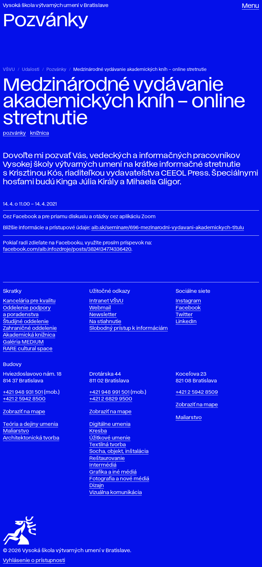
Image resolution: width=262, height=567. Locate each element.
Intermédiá (102, 465)
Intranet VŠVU (106, 301)
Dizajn (96, 485)
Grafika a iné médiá (113, 472)
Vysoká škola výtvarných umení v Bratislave (56, 5)
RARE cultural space (28, 348)
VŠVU (9, 70)
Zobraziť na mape (24, 412)
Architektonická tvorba (31, 438)
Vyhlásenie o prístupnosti (34, 560)
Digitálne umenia (109, 424)
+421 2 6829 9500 (110, 399)
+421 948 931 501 (23, 392)
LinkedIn (186, 321)
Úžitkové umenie (109, 438)
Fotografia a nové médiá (119, 479)
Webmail (100, 308)
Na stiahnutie (105, 321)
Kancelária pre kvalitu (29, 301)
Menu (250, 6)
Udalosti (30, 70)
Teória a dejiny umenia (30, 424)
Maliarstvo (16, 431)
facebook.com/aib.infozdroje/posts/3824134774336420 (67, 249)
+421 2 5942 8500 (24, 399)
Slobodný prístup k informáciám (128, 328)
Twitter (184, 314)
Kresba (98, 431)
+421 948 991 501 (109, 392)
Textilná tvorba (107, 444)
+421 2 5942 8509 (197, 392)
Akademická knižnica (29, 335)
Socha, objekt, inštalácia (119, 451)
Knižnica (39, 133)
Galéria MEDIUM (23, 342)
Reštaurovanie (107, 458)
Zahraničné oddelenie (30, 328)
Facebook (188, 308)
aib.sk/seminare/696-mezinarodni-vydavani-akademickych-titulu (167, 227)
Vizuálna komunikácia (115, 492)
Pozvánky (56, 70)
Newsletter (103, 314)
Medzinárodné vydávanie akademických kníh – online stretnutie (140, 70)
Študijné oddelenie (26, 321)
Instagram (188, 301)
